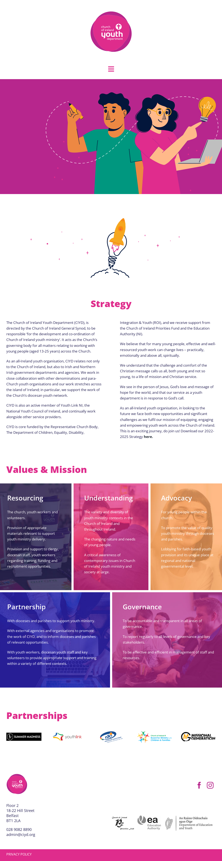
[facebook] (199, 785)
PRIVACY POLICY (19, 854)
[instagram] (210, 785)
